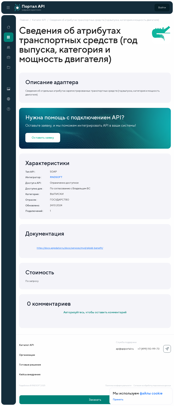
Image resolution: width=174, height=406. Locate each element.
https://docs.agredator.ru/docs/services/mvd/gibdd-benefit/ (70, 247)
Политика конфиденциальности (118, 385)
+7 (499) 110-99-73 (148, 348)
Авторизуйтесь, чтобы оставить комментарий (94, 312)
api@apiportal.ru (125, 348)
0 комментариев (49, 303)
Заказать (95, 399)
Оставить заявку (43, 137)
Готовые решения (30, 364)
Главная (24, 19)
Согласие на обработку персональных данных (152, 385)
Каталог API (39, 19)
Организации (27, 354)
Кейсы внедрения (29, 374)
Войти (162, 7)
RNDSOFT (56, 177)
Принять (118, 399)
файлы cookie (151, 393)
